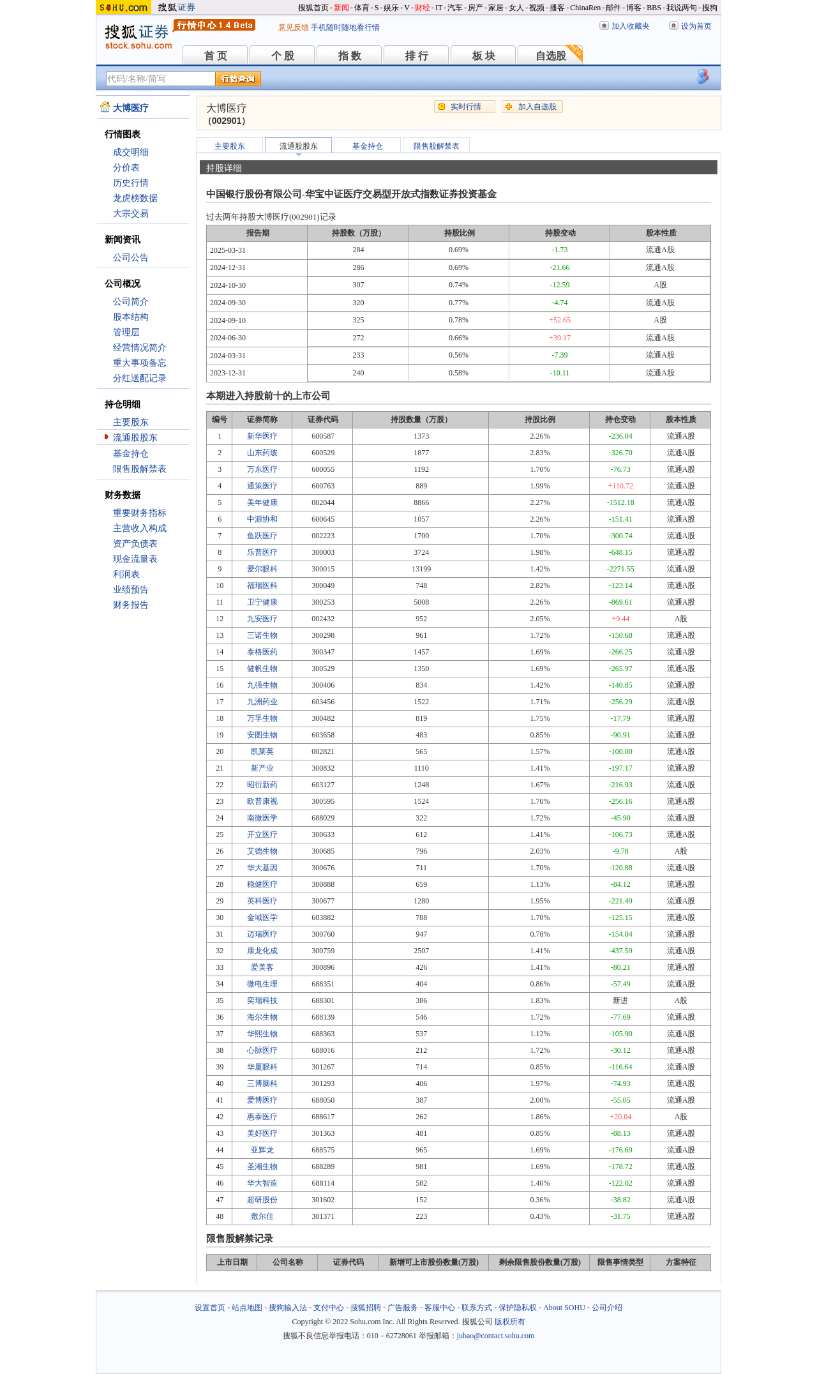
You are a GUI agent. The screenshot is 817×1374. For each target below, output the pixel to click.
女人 (516, 7)
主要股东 (131, 422)
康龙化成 (262, 950)
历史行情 (131, 183)
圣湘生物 (262, 1166)
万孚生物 (262, 718)
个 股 (282, 55)
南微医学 (262, 817)
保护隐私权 (517, 1307)
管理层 (126, 332)
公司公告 (131, 257)
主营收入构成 (140, 528)
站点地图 (247, 1307)
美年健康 (262, 502)
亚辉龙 (262, 1149)
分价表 (126, 167)
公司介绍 (607, 1307)
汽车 (455, 7)
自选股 (551, 55)
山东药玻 (262, 452)
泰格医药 (262, 651)
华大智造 (262, 1183)
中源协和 (262, 519)
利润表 (126, 574)
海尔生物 (262, 1017)
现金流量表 (135, 559)
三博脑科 (262, 1083)
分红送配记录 (140, 378)
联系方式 (476, 1307)
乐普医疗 (262, 552)
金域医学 (262, 917)
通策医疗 (262, 485)
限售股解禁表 (140, 469)
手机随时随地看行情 (345, 27)
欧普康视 (262, 801)
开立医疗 (262, 834)
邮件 (613, 7)
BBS (654, 7)
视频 (536, 7)
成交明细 (131, 152)
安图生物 (262, 734)
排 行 (416, 55)
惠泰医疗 (262, 1116)
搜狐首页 (313, 7)
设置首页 (210, 1307)
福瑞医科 (262, 585)
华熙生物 (262, 1033)
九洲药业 (262, 701)
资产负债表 (135, 543)
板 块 (483, 55)
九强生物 (262, 685)
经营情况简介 (140, 347)
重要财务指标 (140, 513)
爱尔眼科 (262, 568)
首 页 (215, 55)
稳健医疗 (262, 884)
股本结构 (131, 317)
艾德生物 (262, 851)
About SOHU (564, 1307)
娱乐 (391, 7)
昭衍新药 (262, 784)
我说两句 (681, 7)
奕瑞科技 (262, 1000)
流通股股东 (135, 437)
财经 (422, 7)
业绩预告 (131, 589)
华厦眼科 (262, 1066)
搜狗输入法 (288, 1307)
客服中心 (439, 1307)
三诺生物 (262, 635)
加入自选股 (537, 106)
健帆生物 (262, 668)
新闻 (341, 7)
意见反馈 (293, 27)
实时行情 (466, 106)
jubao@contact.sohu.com (496, 1335)
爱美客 (262, 967)
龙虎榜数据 (135, 198)
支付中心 (328, 1307)
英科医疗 (262, 900)
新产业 (262, 768)
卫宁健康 (262, 602)
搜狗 (709, 7)
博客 (633, 7)
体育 (362, 7)
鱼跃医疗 (262, 535)
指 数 (349, 55)
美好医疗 (262, 1133)
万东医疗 (262, 469)
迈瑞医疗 (262, 934)
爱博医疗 (262, 1100)
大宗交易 (131, 213)
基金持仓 (131, 453)
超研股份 (262, 1199)
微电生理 (262, 983)
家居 (496, 7)
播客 (557, 7)
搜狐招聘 (365, 1307)
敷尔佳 (262, 1216)
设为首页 (696, 26)
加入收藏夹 (630, 26)
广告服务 (402, 1307)
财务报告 (131, 605)
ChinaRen (585, 7)
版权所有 (510, 1321)
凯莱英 (262, 751)
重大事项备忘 (140, 363)
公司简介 (131, 301)
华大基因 (262, 867)
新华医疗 (262, 436)
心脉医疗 (262, 1050)
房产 (475, 7)
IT (438, 7)
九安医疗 (262, 618)
